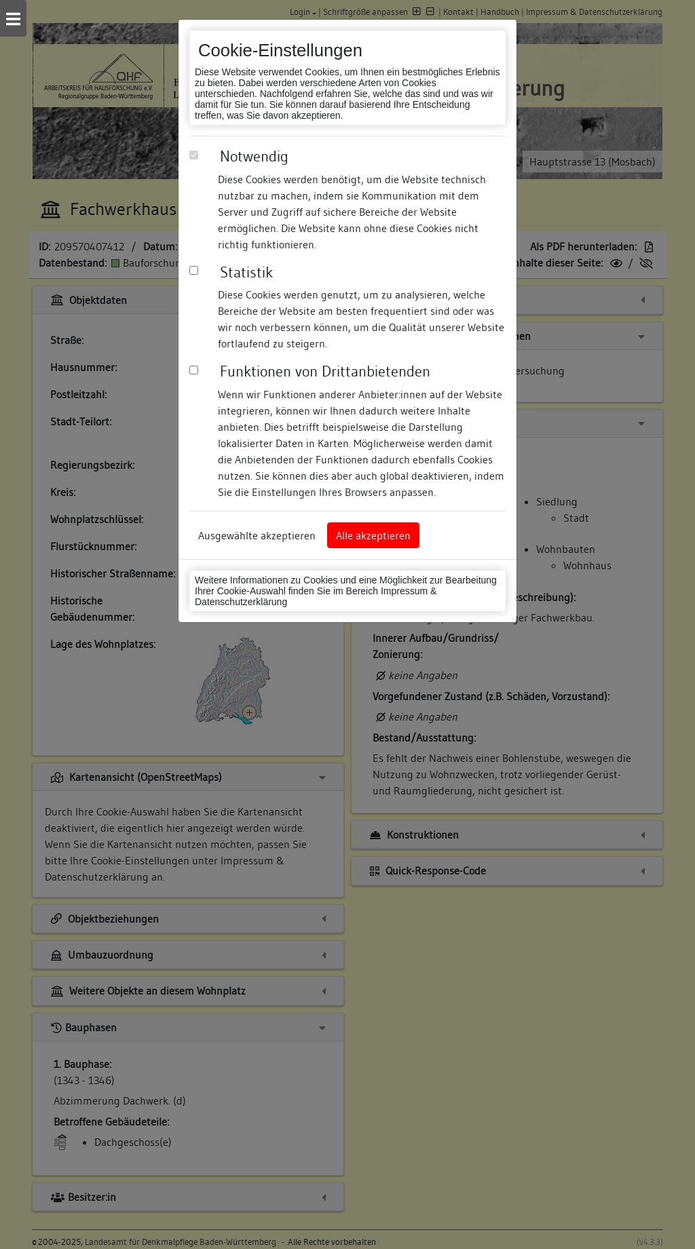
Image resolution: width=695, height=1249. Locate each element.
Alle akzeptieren (373, 535)
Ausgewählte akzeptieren (257, 535)
